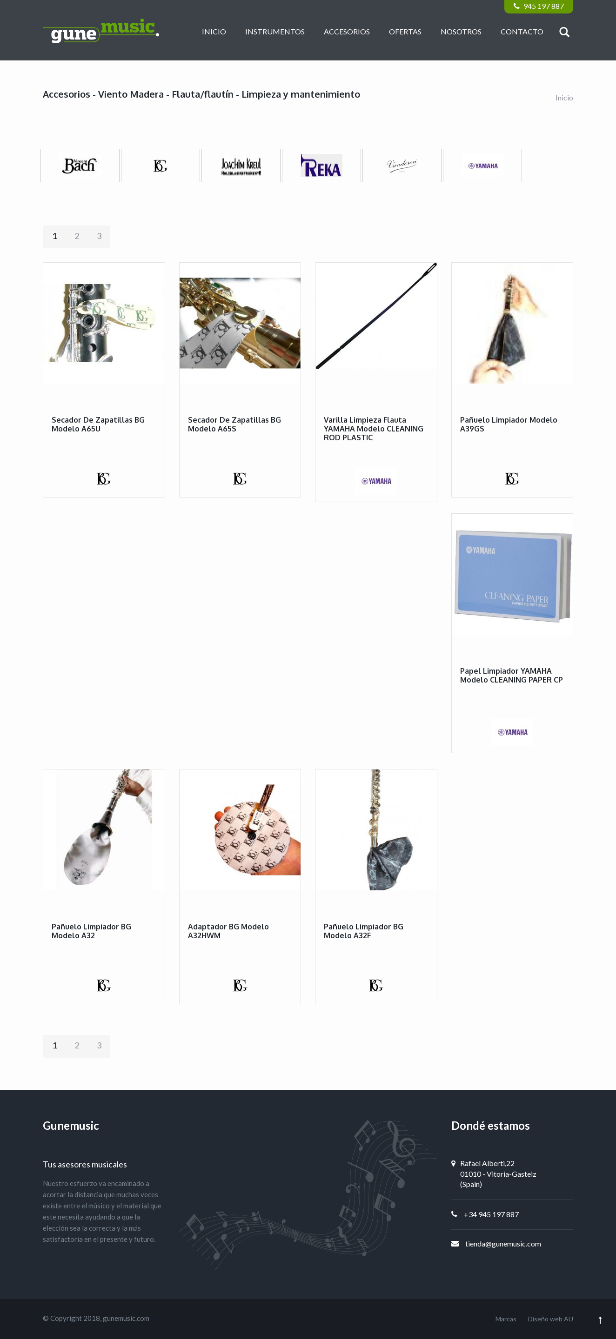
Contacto (522, 31)
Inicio (214, 31)
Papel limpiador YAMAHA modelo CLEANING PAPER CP (511, 675)
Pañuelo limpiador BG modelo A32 (91, 931)
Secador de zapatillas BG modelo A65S (234, 424)
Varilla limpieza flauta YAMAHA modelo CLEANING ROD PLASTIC (373, 428)
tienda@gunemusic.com (503, 1243)
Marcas (505, 1319)
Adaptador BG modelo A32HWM (228, 931)
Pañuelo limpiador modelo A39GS (508, 424)
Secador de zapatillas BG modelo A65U (98, 424)
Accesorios (347, 31)
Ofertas (405, 31)
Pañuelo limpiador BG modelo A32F (363, 931)
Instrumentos (275, 31)
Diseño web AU (550, 1319)
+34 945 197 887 (491, 1214)
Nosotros (461, 31)
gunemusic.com (126, 1318)
